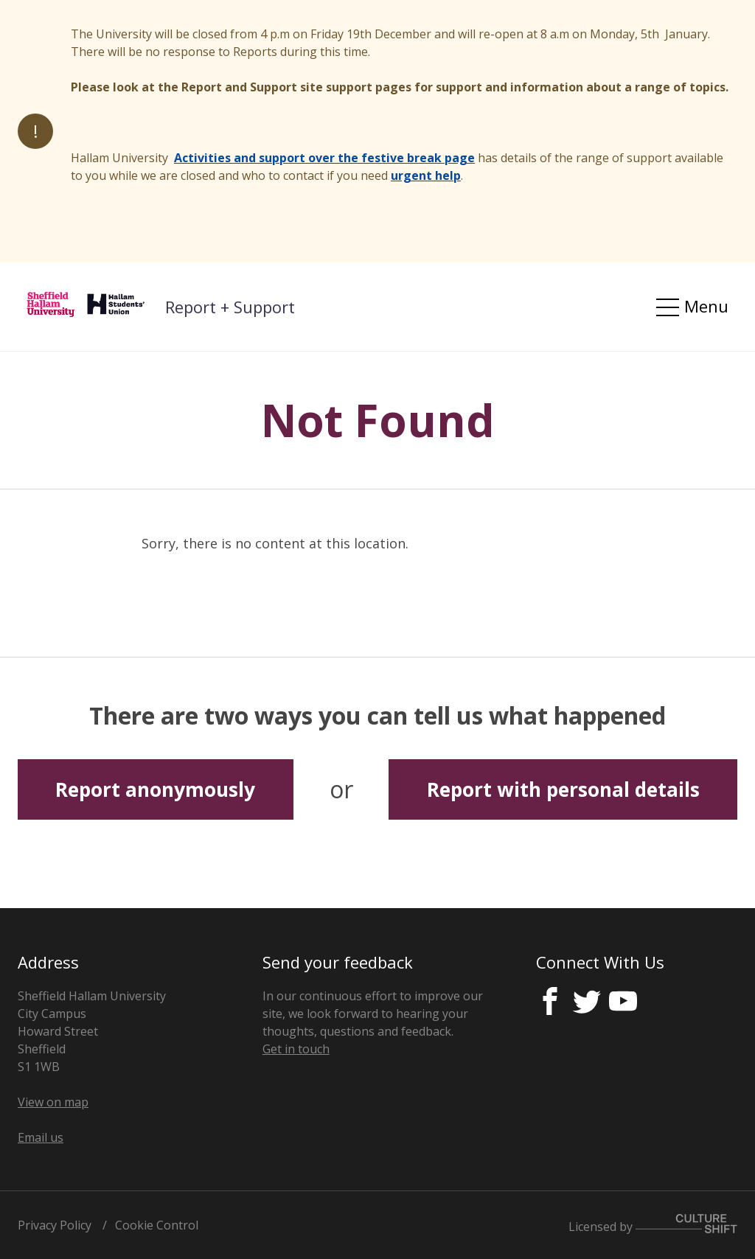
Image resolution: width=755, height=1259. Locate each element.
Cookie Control (156, 1225)
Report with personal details (563, 789)
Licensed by (652, 1226)
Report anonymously (155, 789)
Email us (40, 1137)
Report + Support (230, 307)
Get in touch (296, 1049)
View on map (53, 1102)
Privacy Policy (54, 1225)
